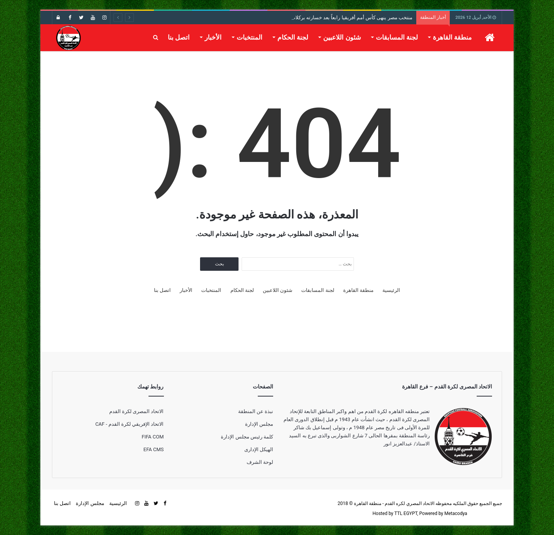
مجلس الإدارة (259, 424)
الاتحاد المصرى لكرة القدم (136, 411)
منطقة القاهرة (452, 37)
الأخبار (213, 37)
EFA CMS (154, 449)
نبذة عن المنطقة (255, 411)
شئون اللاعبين (341, 37)
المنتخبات (249, 37)
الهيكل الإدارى (258, 449)
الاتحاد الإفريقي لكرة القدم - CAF (129, 424)
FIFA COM (153, 437)
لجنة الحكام (292, 37)
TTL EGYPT (405, 513)
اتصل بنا (179, 37)
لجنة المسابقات (397, 37)
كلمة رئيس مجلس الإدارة (247, 437)
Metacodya (455, 513)
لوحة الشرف (260, 462)
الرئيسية (391, 290)
